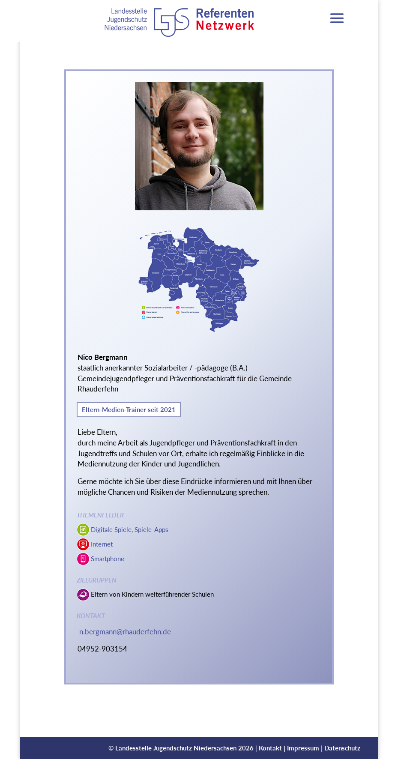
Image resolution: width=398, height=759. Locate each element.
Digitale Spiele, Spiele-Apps (129, 529)
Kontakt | (273, 748)
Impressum (303, 748)
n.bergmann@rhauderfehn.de (125, 632)
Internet (102, 544)
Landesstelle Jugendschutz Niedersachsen (175, 748)
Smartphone (107, 558)
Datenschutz (342, 748)
